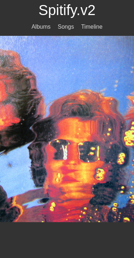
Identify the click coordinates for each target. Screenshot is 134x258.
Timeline (92, 27)
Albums (40, 27)
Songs (66, 27)
